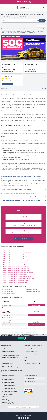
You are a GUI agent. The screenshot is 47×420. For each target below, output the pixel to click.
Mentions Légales (5, 413)
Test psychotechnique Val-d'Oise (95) (9, 378)
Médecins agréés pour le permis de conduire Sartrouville (15, 280)
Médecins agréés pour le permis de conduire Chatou (14, 251)
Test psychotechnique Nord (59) (8, 379)
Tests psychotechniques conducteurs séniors (10, 367)
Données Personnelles (17, 413)
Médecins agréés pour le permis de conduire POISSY (14, 274)
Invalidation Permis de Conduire (8, 353)
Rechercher (42, 20)
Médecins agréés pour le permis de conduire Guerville (15, 257)
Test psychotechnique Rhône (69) (8, 384)
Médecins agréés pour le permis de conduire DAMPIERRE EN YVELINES (19, 253)
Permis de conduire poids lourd (8, 364)
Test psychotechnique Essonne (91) (8, 385)
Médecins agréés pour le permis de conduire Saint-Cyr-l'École (17, 276)
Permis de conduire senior (7, 366)
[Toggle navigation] (1, 7)
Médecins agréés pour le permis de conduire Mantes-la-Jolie (16, 268)
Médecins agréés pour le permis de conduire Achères (15, 249)
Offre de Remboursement (28, 413)
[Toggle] (43, 7)
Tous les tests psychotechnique (8, 375)
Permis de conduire (5, 360)
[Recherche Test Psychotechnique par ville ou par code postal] (19, 20)
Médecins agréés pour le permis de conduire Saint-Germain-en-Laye (18, 278)
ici (23, 154)
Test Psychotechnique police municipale (32, 363)
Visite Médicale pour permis (30, 348)
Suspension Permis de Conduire (8, 350)
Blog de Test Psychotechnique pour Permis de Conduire (11, 371)
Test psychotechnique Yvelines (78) (8, 387)
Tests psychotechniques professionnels (33, 354)
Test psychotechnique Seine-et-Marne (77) (10, 381)
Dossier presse (5, 396)
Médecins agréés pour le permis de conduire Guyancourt (15, 258)
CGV (11, 413)
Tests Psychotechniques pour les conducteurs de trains (35, 361)
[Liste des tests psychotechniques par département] (35, 378)
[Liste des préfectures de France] (35, 384)
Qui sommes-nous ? (6, 397)
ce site (43, 169)
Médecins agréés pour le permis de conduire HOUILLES (15, 260)
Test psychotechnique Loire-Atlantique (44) (10, 391)
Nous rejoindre (5, 399)
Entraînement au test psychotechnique (10, 355)
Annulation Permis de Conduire (8, 351)
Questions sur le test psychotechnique (33, 345)
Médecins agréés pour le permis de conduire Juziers (14, 262)
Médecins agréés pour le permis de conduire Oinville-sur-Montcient (18, 272)
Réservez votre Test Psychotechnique (23, 239)
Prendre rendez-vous (7, 71)
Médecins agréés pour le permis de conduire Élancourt (15, 255)
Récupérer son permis (6, 345)
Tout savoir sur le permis (6, 361)
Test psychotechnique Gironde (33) (8, 388)
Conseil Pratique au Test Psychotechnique (10, 357)
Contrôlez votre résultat (29, 395)
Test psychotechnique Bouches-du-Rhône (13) (10, 390)
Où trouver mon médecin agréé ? (31, 351)
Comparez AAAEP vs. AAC (7, 400)
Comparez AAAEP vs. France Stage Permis (10, 403)
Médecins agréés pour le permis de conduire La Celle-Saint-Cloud (17, 264)
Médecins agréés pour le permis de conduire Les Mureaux (16, 266)
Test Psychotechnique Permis (8, 348)
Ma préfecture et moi (29, 350)
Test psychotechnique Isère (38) (8, 382)
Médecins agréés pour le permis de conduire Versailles (15, 282)
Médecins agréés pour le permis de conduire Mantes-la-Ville (16, 270)
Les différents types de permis (7, 363)
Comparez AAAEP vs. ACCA (7, 402)
